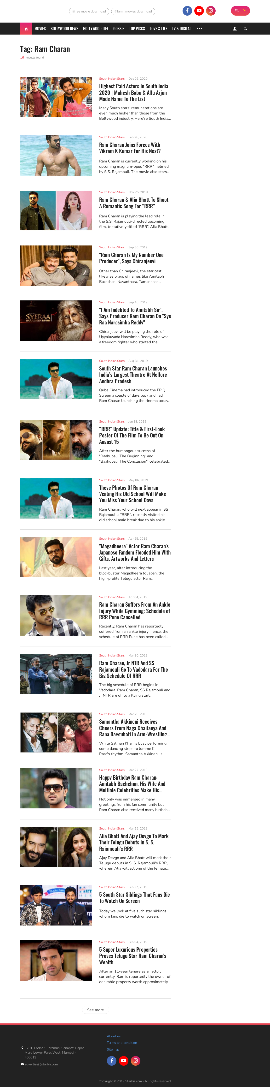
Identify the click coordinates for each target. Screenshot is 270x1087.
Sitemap (113, 1049)
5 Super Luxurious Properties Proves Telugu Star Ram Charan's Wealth (132, 955)
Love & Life (158, 28)
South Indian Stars (112, 79)
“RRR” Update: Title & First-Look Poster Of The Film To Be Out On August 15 (132, 435)
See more (95, 1010)
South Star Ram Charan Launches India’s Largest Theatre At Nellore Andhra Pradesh (133, 374)
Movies (40, 28)
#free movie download (89, 11)
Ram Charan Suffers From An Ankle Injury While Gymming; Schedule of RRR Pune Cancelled (134, 610)
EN (237, 10)
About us (114, 1036)
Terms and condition (122, 1042)
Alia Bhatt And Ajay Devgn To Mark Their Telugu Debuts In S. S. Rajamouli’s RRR (134, 842)
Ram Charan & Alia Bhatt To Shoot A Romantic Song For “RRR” (133, 202)
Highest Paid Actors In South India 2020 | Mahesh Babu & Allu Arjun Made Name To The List (133, 92)
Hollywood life (96, 28)
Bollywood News (64, 28)
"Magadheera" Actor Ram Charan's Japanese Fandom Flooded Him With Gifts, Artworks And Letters (135, 552)
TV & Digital (181, 28)
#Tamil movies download (133, 11)
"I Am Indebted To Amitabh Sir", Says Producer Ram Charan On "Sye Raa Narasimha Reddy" (135, 315)
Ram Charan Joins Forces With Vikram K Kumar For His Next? (130, 147)
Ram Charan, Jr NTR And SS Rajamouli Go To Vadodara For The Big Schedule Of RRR (133, 669)
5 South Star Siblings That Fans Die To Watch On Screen (134, 897)
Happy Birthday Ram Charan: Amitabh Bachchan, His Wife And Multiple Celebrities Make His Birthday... (132, 783)
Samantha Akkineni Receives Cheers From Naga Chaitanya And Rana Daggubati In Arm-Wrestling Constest (133, 727)
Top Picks (137, 28)
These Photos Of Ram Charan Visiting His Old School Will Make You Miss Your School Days (132, 493)
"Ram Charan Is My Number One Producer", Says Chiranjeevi (131, 257)
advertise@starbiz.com (41, 1064)
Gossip (118, 28)
